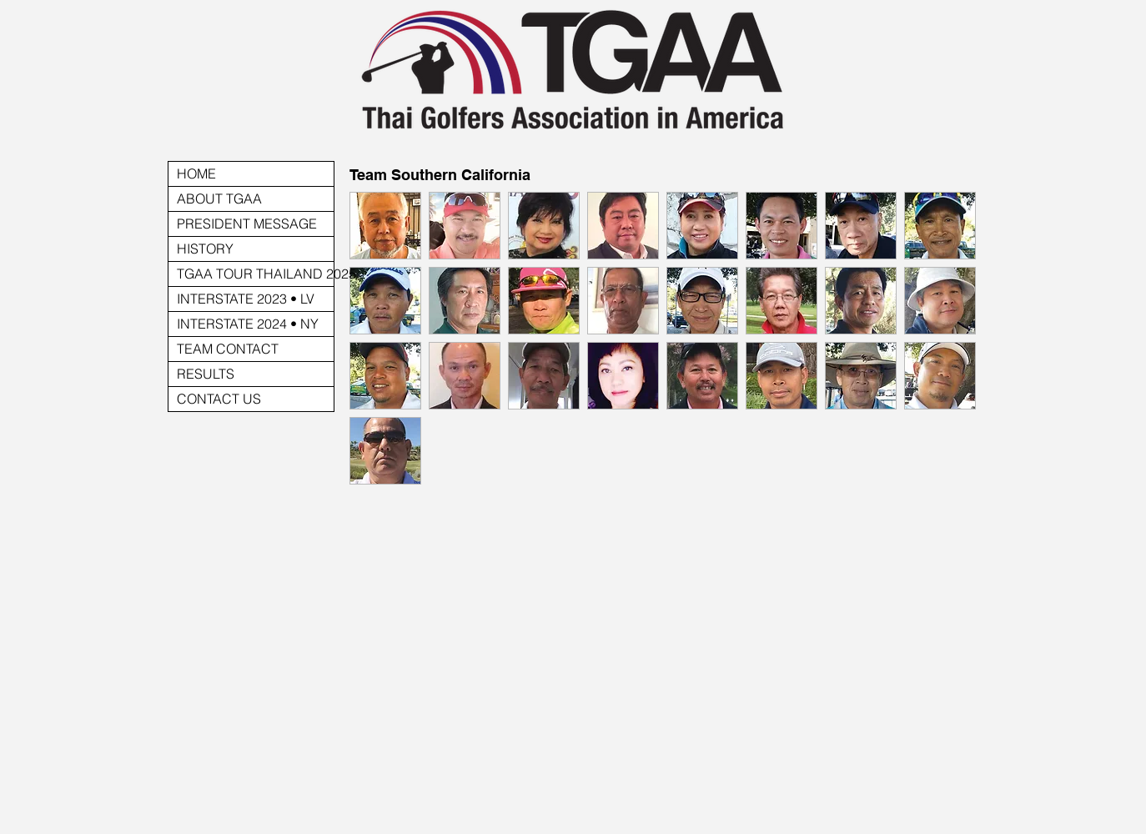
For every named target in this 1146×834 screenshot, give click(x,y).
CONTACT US (219, 398)
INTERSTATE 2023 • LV (245, 298)
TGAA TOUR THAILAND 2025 (255, 273)
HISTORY (205, 248)
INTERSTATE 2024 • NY (248, 323)
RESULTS (205, 373)
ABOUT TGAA (219, 198)
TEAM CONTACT (228, 348)
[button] (385, 225)
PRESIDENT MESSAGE (247, 223)
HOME (196, 173)
